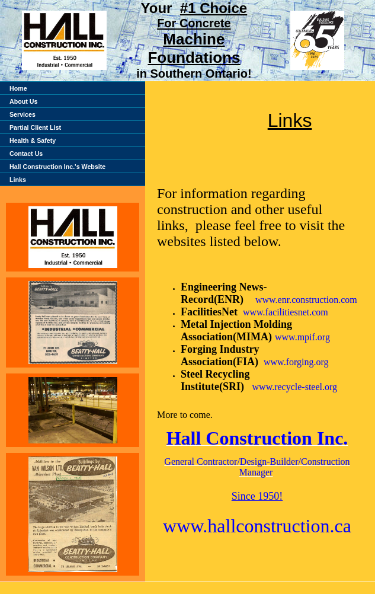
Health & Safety (32, 140)
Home (18, 88)
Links (17, 179)
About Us (23, 101)
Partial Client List (35, 127)
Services (22, 114)
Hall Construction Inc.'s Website (57, 166)
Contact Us (26, 153)
